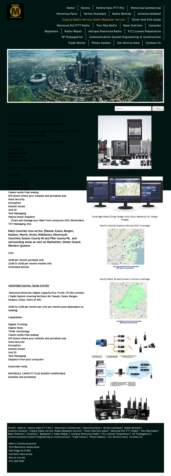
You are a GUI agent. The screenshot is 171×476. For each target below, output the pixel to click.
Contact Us (153, 42)
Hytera (85, 7)
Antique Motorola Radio (105, 31)
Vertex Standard (95, 13)
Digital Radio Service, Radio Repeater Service (94, 19)
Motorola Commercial (146, 7)
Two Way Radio (106, 25)
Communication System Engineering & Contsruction (125, 36)
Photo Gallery (101, 42)
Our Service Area (128, 42)
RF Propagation (72, 36)
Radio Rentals (121, 13)
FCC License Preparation (144, 31)
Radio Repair (73, 31)
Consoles (155, 25)
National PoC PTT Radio (73, 25)
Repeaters (51, 31)
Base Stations (132, 25)
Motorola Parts (67, 13)
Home (70, 7)
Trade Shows (76, 42)
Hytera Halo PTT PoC (110, 7)
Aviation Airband (149, 13)
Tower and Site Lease (146, 19)
